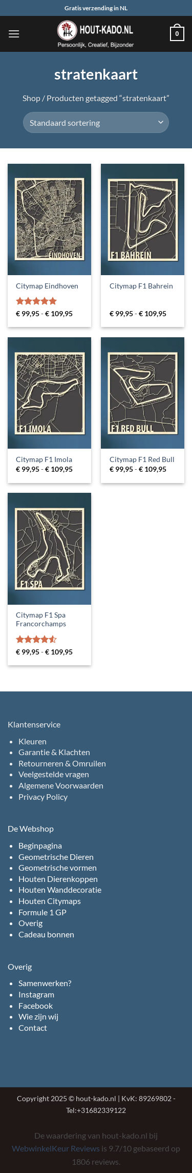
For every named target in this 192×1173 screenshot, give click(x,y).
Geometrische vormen (57, 867)
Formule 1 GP (42, 912)
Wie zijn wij (38, 1016)
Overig (30, 923)
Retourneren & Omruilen (62, 763)
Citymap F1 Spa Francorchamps (41, 619)
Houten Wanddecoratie (59, 889)
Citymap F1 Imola (44, 459)
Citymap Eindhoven (47, 286)
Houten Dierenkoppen (58, 878)
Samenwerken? (44, 983)
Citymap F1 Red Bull (142, 459)
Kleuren (32, 741)
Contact (32, 1027)
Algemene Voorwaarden (60, 785)
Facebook (35, 1005)
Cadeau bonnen (46, 934)
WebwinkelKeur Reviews (56, 1148)
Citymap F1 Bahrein (141, 286)
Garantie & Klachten (54, 752)
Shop (31, 98)
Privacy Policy (43, 796)
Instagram (36, 994)
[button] (14, 33)
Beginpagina (40, 845)
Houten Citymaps (49, 901)
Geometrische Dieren (56, 856)
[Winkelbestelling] (95, 122)
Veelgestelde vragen (53, 774)
